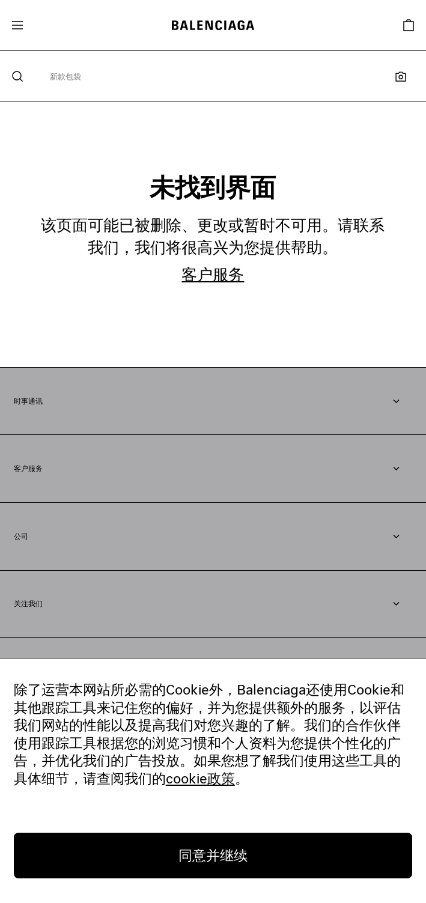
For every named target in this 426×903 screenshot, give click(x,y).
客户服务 (212, 274)
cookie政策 (200, 778)
